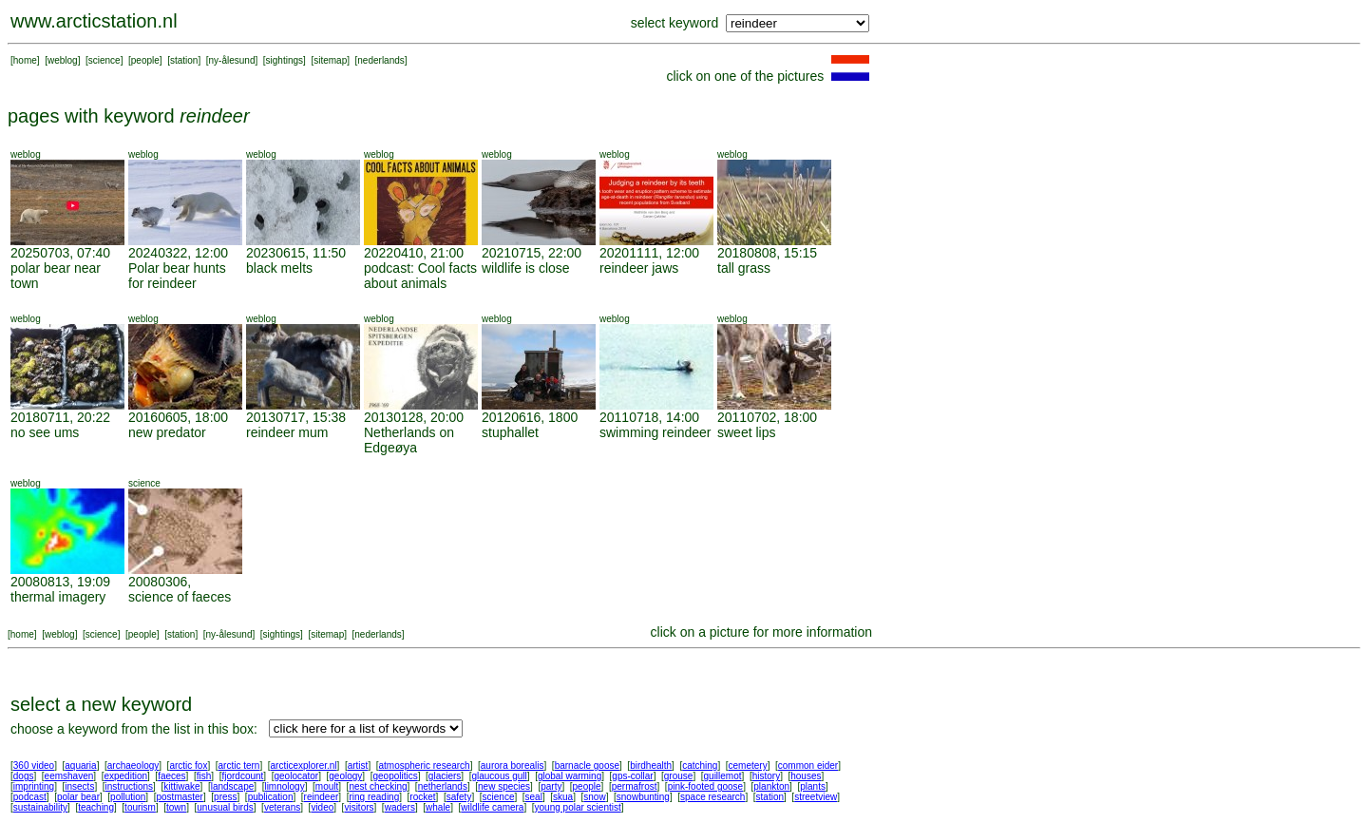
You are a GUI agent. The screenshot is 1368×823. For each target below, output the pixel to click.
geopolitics (394, 776)
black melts (279, 268)
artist (358, 765)
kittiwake (181, 786)
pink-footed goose (706, 786)
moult (326, 786)
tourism (140, 807)
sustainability (40, 807)
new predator (167, 432)
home (25, 60)
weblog (63, 60)
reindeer (321, 797)
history (766, 776)
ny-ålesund (232, 60)
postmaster (179, 797)
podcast (30, 797)
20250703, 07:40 (60, 252)
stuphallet (510, 432)
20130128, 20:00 (414, 417)
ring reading (374, 797)
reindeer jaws (638, 268)
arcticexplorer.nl (304, 765)
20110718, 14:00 (649, 417)
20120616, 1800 (530, 417)
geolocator (296, 776)
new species (504, 786)
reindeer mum (287, 432)
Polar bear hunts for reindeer (177, 275)
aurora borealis (512, 765)
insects (79, 786)
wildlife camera (492, 807)
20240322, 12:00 (178, 252)
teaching (96, 807)
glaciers (444, 776)
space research (712, 797)
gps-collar (632, 776)
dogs (23, 776)
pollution (127, 797)
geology (345, 776)
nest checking (378, 786)
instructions (129, 786)
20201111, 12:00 (649, 252)
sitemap (330, 60)
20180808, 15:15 (767, 252)
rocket (422, 797)
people (145, 60)
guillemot (723, 776)
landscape (233, 786)
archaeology (133, 765)
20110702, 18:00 (767, 417)
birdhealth (651, 765)
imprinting (33, 786)
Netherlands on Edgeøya (409, 440)
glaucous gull (498, 776)
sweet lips (746, 432)
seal (533, 797)
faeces (171, 776)
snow (594, 797)
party (551, 786)
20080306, (159, 581)
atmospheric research (424, 765)
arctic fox (188, 765)
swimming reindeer (655, 432)
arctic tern (239, 765)
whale (438, 807)
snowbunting (643, 797)
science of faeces (179, 596)
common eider (808, 765)
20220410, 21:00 (414, 252)
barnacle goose (587, 765)
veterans (282, 807)
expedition (125, 776)
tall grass (743, 268)
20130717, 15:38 (296, 417)
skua (563, 797)
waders (400, 807)
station (184, 60)
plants (813, 786)
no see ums (44, 432)
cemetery (748, 765)
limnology (284, 786)
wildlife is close (526, 268)
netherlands (442, 786)
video (322, 807)
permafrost (634, 786)
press (225, 797)
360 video (33, 765)
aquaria (80, 765)
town (176, 807)
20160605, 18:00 (178, 417)
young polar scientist (578, 807)
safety (459, 797)
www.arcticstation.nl (94, 20)
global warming (569, 776)
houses (805, 776)
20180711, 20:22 (60, 417)
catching (699, 765)
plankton (771, 786)
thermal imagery (57, 596)
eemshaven (69, 776)
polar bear (78, 797)
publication (271, 797)
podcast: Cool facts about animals (420, 275)
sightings (284, 60)
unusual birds (225, 807)
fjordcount (242, 776)
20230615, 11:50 (296, 252)
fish (204, 776)
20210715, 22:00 (531, 252)
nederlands (380, 60)
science (104, 60)
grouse (679, 776)
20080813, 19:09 (60, 581)
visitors (358, 807)
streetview (815, 797)
